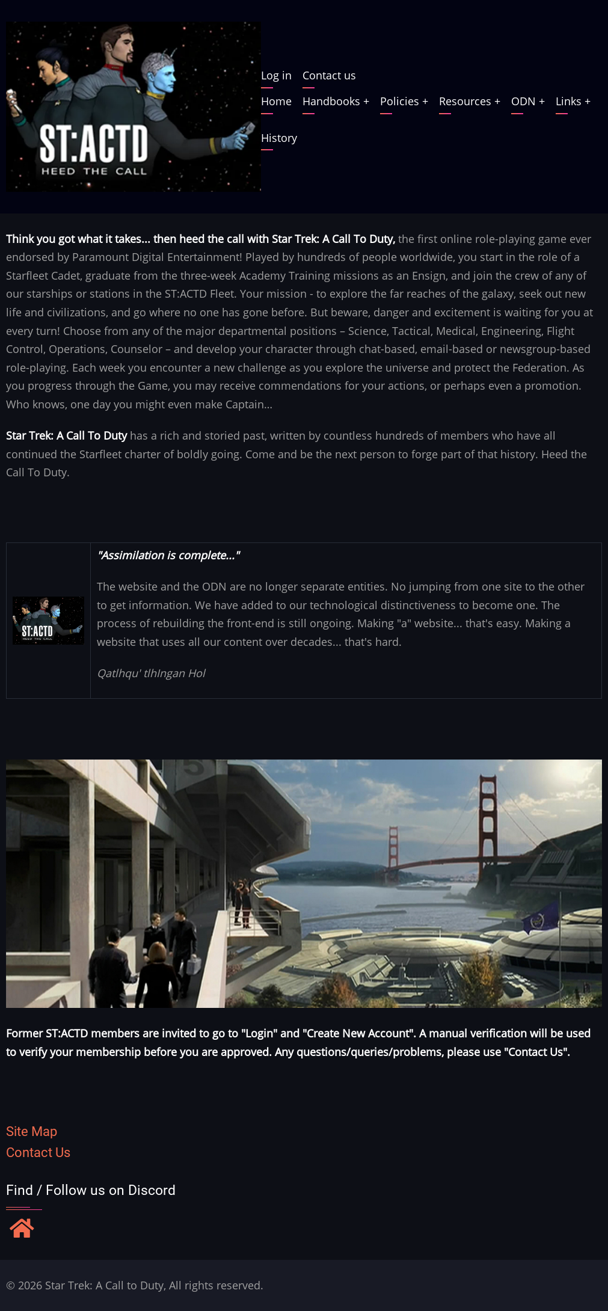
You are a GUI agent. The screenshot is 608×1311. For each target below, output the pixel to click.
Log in (276, 75)
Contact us (329, 75)
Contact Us (38, 1152)
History (279, 137)
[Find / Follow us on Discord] (22, 1230)
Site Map (31, 1131)
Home (276, 101)
